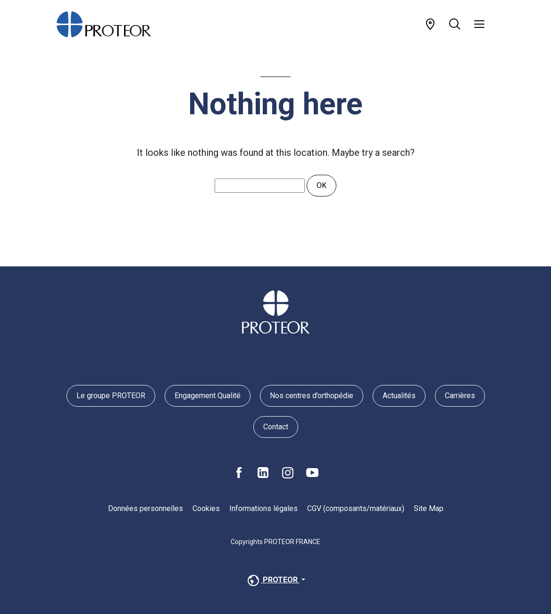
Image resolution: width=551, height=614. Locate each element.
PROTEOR (273, 580)
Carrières (460, 395)
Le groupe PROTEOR (110, 395)
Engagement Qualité (208, 395)
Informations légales (263, 508)
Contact (275, 426)
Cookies (206, 508)
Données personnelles (145, 508)
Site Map (428, 508)
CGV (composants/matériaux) (355, 508)
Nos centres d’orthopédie (311, 395)
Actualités (399, 395)
